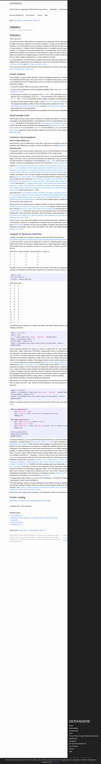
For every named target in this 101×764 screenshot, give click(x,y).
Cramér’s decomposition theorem (63, 163)
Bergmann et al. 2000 (57, 125)
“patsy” (12, 362)
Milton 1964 (14, 130)
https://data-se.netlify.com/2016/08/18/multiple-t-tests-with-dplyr (30, 500)
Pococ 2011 (24, 209)
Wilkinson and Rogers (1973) (28, 364)
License (39, 15)
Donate (65, 539)
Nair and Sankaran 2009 (39, 215)
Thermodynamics (16, 515)
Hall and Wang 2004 (60, 172)
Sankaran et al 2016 (54, 215)
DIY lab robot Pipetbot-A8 (77, 743)
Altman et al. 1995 (19, 177)
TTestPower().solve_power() (56, 106)
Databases (14, 519)
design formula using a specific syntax (56, 362)
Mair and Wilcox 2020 (39, 64)
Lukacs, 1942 (50, 161)
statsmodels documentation (18, 443)
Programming (73, 731)
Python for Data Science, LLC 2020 (41, 441)
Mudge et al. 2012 (17, 92)
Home (71, 725)
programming (27, 20)
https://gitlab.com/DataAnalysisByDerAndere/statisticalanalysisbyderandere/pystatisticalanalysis (41, 239)
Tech (70, 733)
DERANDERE (16, 3)
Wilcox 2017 (26, 215)
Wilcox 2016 (18, 215)
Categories (53, 9)
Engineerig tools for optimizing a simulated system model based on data (34, 517)
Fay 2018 (20, 64)
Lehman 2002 (30, 177)
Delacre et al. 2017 (16, 229)
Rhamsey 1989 (15, 132)
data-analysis (17, 20)
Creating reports (16, 523)
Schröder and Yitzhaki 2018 (43, 172)
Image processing (16, 521)
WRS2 (29, 64)
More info (56, 762)
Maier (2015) (45, 474)
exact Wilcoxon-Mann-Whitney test (52, 123)
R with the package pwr (52, 101)
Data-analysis (63, 9)
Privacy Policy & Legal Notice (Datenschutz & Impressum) (28, 9)
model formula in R (65, 364)
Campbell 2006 (64, 145)
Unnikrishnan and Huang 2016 (19, 206)
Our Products (30, 15)
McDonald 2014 (19, 69)
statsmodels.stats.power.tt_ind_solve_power (25, 106)
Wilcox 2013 (32, 209)
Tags (46, 15)
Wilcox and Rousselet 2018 (46, 209)
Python (35, 20)
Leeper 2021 (29, 69)
